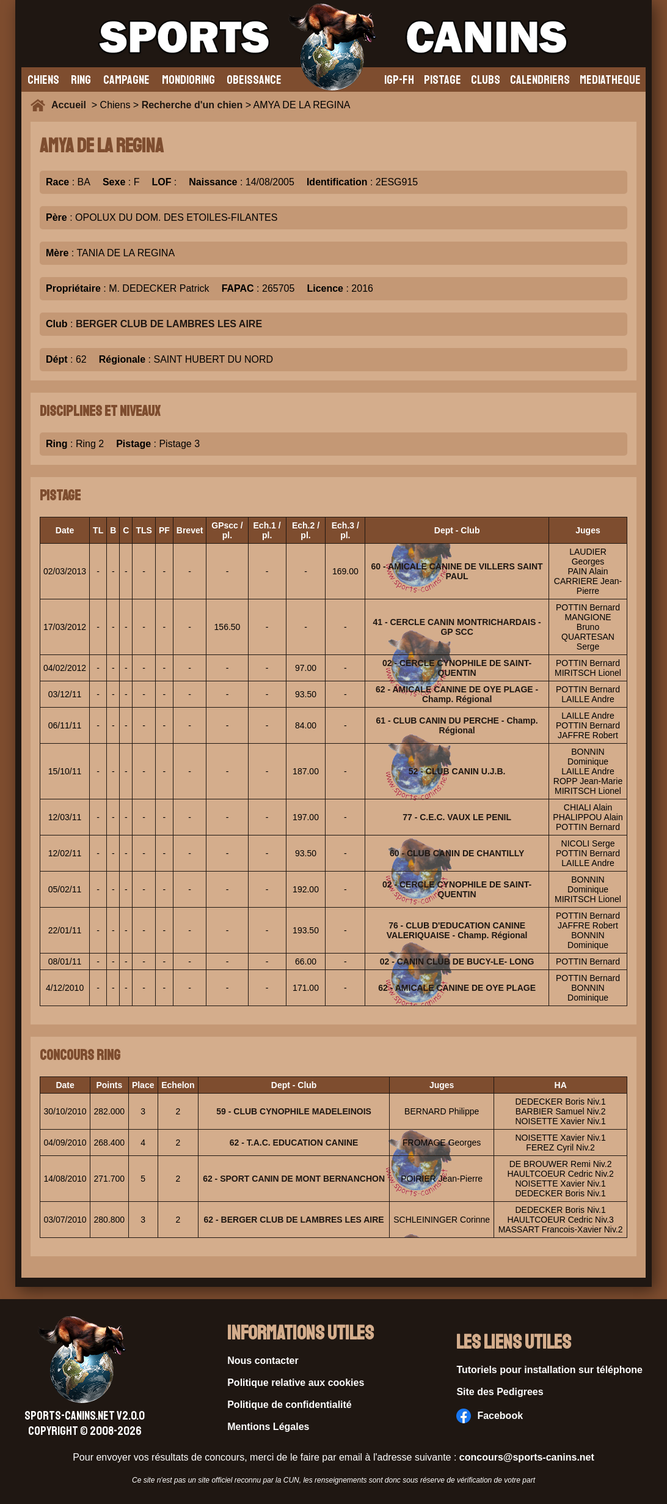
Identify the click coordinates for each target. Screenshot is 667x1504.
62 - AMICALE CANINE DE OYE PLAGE (457, 988)
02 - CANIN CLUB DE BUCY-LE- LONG (457, 961)
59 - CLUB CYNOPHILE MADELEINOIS (293, 1111)
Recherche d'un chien (192, 105)
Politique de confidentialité (289, 1404)
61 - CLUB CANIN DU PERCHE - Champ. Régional (457, 725)
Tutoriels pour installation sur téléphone (549, 1370)
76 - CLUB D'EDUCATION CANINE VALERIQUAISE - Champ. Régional (457, 930)
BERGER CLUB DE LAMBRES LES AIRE (169, 324)
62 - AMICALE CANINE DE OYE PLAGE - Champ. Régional (457, 694)
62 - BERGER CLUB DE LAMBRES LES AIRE (294, 1219)
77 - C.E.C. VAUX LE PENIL (457, 817)
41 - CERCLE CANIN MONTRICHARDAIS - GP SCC (457, 627)
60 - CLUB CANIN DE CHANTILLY (457, 853)
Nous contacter (262, 1360)
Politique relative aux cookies (295, 1382)
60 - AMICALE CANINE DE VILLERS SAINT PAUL (457, 571)
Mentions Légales (268, 1426)
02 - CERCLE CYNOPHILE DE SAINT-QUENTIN (456, 668)
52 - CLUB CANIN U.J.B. (457, 771)
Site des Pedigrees (499, 1392)
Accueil (71, 105)
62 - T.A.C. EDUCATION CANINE (294, 1142)
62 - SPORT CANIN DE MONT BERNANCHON (294, 1179)
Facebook (489, 1416)
